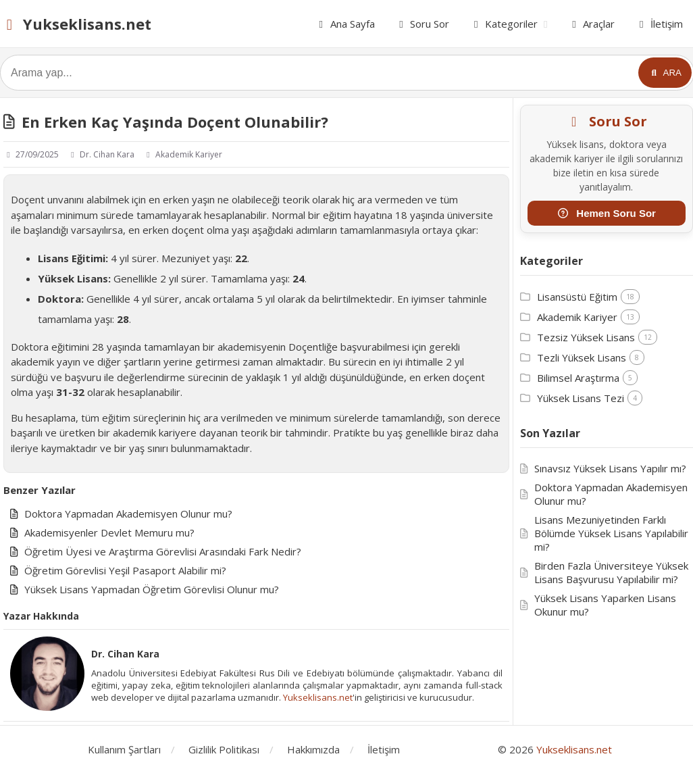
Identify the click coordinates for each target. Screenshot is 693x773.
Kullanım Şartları (124, 749)
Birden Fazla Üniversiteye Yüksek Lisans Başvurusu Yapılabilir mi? (611, 572)
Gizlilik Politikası (223, 749)
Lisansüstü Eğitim (577, 296)
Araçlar (591, 23)
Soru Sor (422, 23)
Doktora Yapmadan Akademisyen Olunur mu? (128, 513)
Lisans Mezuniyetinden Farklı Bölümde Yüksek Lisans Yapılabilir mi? (611, 533)
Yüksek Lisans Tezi (580, 398)
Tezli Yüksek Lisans (581, 357)
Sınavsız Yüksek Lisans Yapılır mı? (610, 468)
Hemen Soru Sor (606, 213)
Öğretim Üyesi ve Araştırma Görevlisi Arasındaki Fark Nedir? (162, 551)
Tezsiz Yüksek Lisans (586, 337)
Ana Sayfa (345, 23)
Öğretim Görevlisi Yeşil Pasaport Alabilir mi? (125, 570)
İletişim (659, 23)
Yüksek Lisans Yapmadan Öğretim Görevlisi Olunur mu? (151, 589)
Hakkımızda (313, 749)
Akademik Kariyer (182, 154)
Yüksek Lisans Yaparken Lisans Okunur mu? (605, 604)
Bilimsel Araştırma (578, 377)
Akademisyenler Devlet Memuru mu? (109, 532)
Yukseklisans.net (75, 24)
